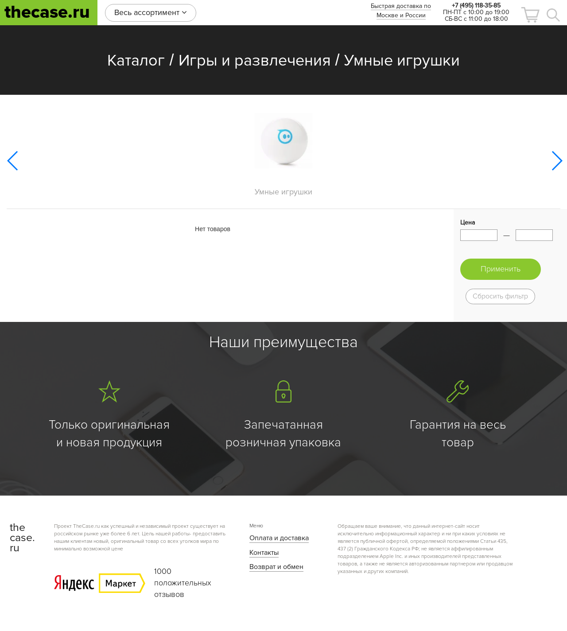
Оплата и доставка (279, 538)
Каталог (136, 60)
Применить (500, 269)
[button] (530, 15)
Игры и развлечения (255, 60)
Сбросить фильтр (500, 296)
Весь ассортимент (150, 12)
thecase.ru (47, 12)
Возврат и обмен (276, 566)
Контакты (264, 552)
